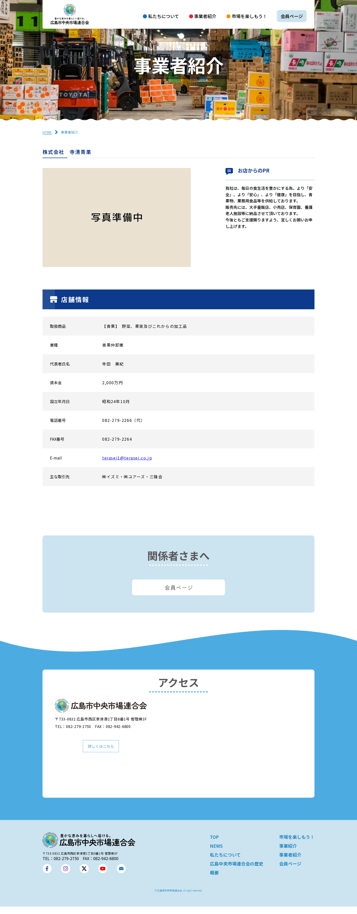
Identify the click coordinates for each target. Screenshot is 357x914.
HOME (47, 132)
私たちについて (163, 16)
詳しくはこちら (101, 752)
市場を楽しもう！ (249, 16)
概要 (214, 880)
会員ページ (292, 16)
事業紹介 (288, 853)
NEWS (216, 853)
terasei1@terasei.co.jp (127, 458)
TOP (214, 844)
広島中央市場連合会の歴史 (236, 871)
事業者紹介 (205, 16)
